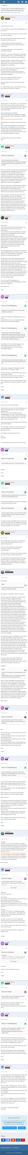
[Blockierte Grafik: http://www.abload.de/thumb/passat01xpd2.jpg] (12, 852)
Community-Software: (14, 1152)
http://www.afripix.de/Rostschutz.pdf (12, 119)
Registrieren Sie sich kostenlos (14, 1122)
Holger (3, 666)
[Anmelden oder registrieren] (22, 1)
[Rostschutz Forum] (2, 1)
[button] (26, 1)
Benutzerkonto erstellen (10, 1128)
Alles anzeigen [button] (14, 887)
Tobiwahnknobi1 (6, 12)
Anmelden (21, 1128)
